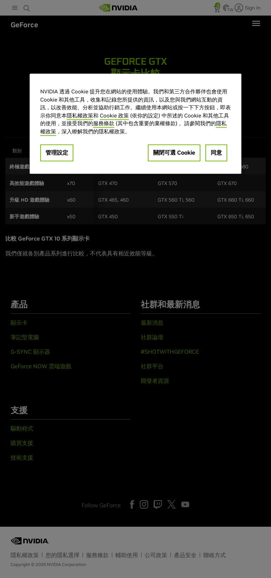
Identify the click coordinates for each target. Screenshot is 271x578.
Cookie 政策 (114, 115)
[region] (135, 124)
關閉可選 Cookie (174, 152)
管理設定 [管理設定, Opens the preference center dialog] (57, 152)
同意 (216, 152)
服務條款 (103, 123)
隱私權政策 (80, 115)
